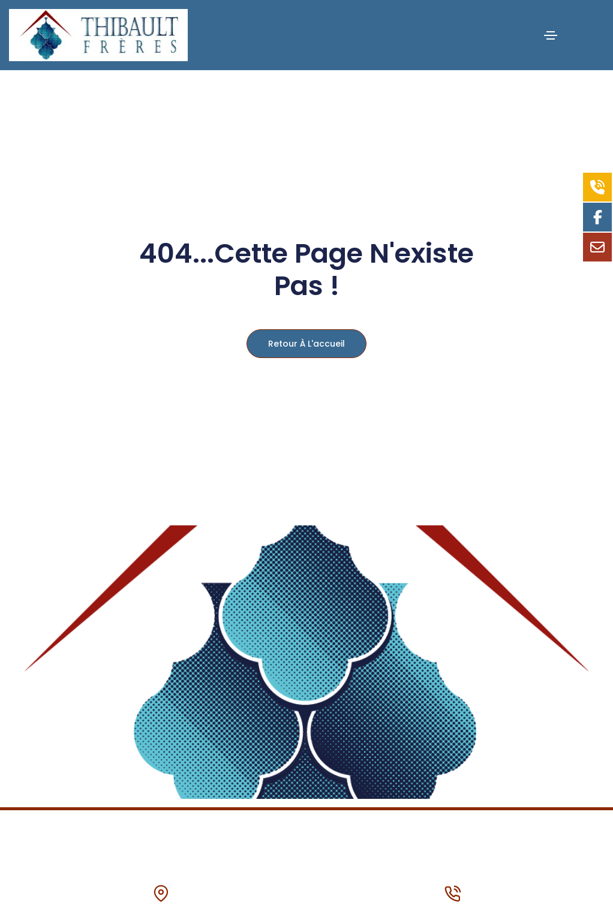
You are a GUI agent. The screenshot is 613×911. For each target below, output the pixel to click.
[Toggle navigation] (550, 35)
